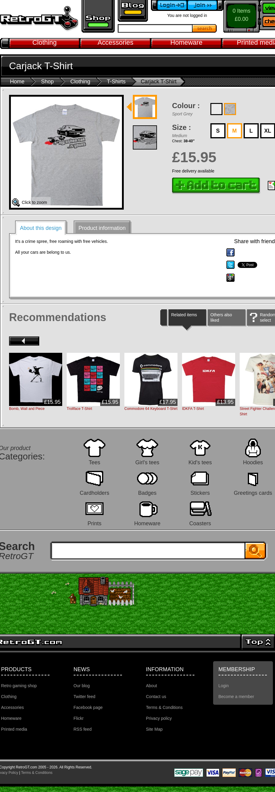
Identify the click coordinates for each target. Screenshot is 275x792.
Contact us (156, 696)
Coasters (200, 523)
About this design (41, 228)
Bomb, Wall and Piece (27, 409)
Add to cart (216, 186)
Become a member (205, 5)
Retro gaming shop (98, 16)
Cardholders (94, 493)
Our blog (82, 685)
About (151, 685)
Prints (94, 523)
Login (224, 685)
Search (205, 28)
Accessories (115, 42)
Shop (47, 82)
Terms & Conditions (164, 707)
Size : (181, 127)
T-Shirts (116, 82)
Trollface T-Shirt (79, 409)
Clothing (44, 42)
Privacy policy (159, 718)
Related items (184, 314)
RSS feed (83, 729)
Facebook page (88, 707)
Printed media (14, 729)
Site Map (154, 729)
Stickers (200, 493)
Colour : (186, 105)
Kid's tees (200, 462)
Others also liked (221, 317)
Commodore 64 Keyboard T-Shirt (150, 409)
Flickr (79, 718)
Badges (147, 493)
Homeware (186, 42)
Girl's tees (147, 462)
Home (17, 82)
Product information (102, 228)
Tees (94, 462)
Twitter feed (84, 696)
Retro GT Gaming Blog (133, 11)
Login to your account (169, 5)
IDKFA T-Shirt (193, 409)
